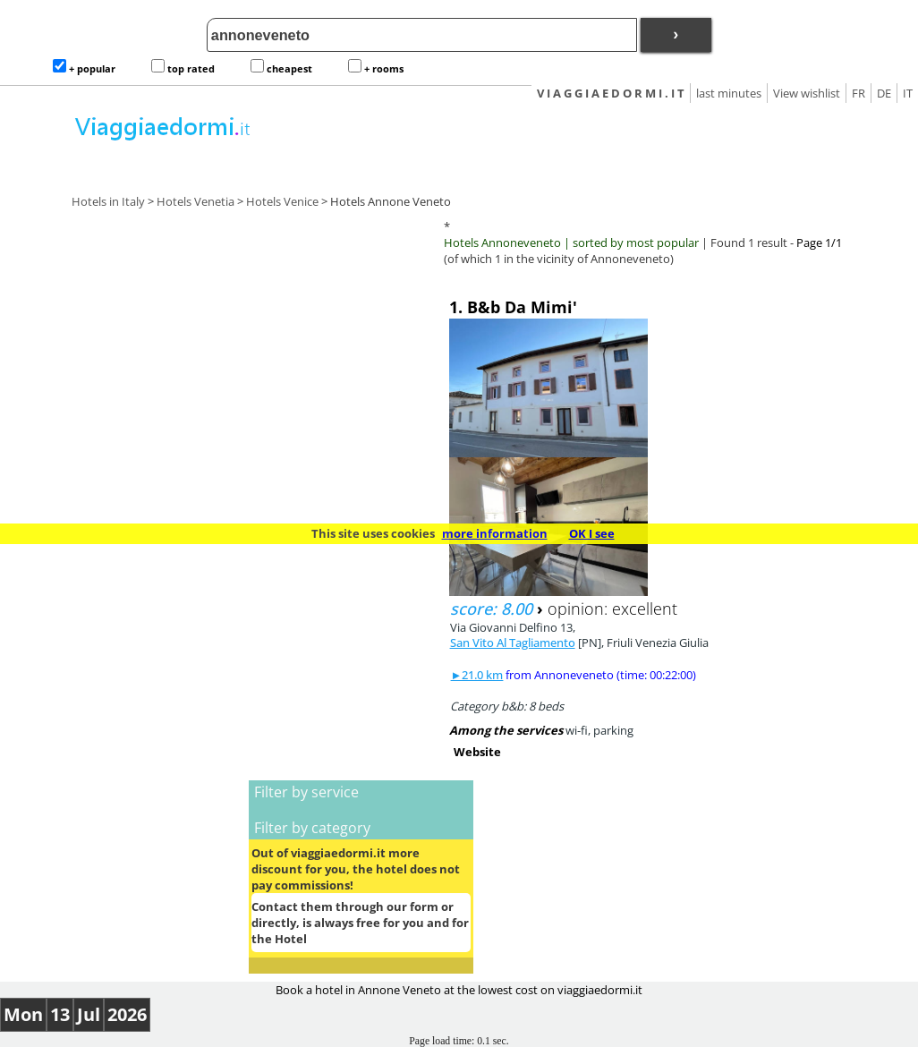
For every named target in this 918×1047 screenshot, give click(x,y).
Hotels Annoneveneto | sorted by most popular (571, 242)
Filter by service (306, 792)
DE (884, 93)
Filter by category (312, 828)
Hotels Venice (282, 201)
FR (858, 93)
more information (495, 533)
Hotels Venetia (195, 201)
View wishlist (806, 93)
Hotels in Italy (108, 201)
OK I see (592, 533)
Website (477, 752)
